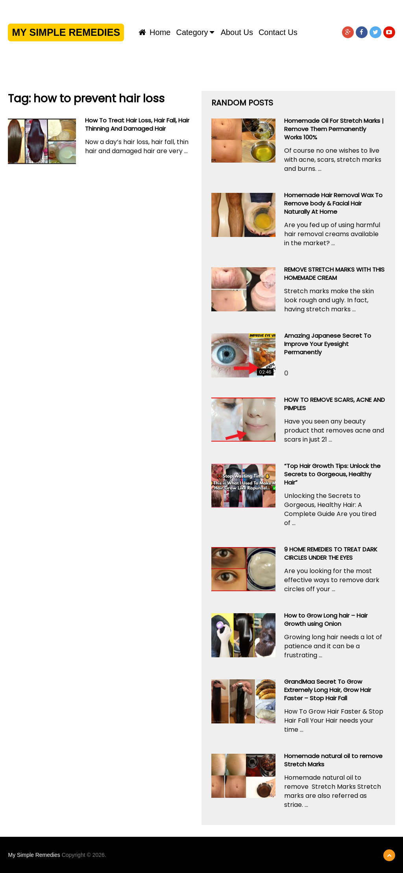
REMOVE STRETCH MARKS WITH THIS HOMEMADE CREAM (334, 273)
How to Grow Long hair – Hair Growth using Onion (326, 619)
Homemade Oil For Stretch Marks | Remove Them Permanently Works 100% (334, 129)
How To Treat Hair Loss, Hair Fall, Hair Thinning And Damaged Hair (137, 124)
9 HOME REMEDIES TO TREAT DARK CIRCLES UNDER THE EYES (330, 553)
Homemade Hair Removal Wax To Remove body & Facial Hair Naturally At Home (333, 203)
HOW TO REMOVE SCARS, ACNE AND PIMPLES (334, 404)
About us (237, 32)
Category (192, 32)
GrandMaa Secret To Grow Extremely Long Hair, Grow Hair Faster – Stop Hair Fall (327, 689)
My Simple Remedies (66, 32)
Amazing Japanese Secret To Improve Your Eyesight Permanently (327, 343)
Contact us (278, 32)
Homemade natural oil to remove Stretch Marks (333, 760)
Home (155, 32)
